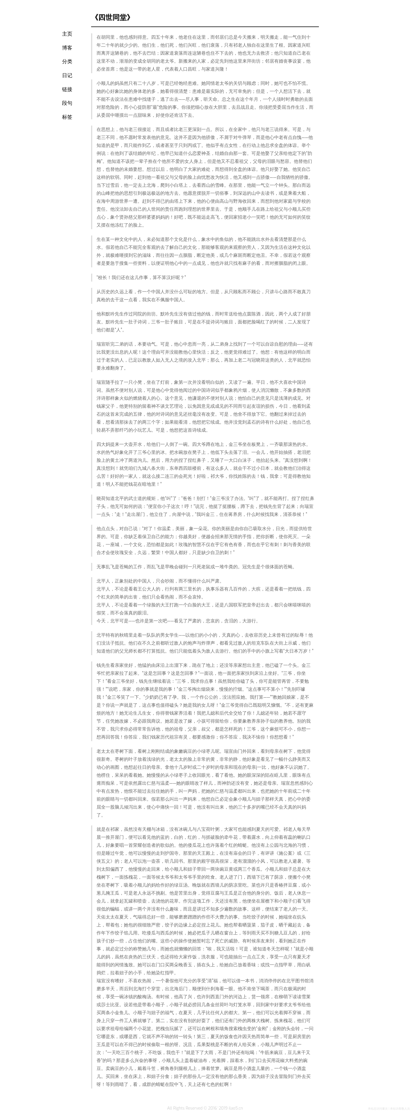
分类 (67, 62)
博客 (67, 48)
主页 (67, 34)
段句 (67, 103)
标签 (67, 117)
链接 (67, 90)
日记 (67, 76)
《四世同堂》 (112, 17)
